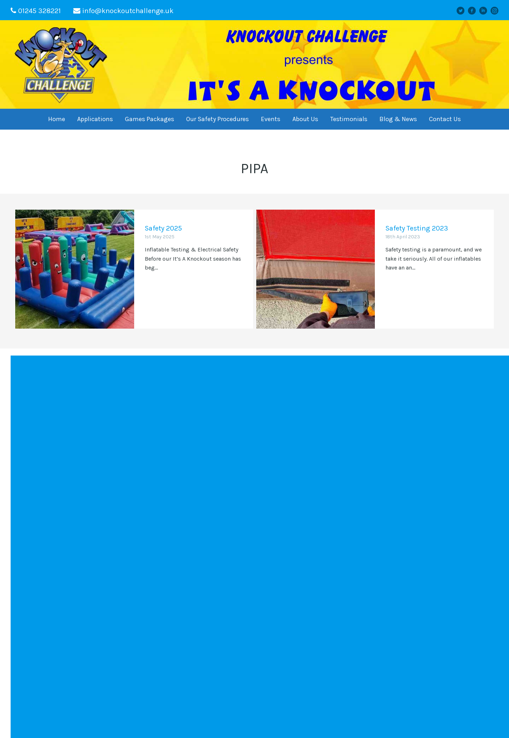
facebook (474, 10)
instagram (497, 10)
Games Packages (149, 119)
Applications (95, 119)
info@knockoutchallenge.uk (127, 11)
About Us (305, 119)
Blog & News (398, 119)
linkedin (486, 10)
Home (56, 119)
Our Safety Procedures (217, 119)
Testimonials (348, 119)
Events (270, 119)
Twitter (463, 10)
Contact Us (445, 119)
